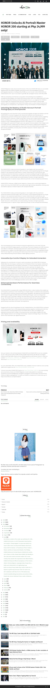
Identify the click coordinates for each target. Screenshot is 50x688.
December (7, 526)
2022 (4, 594)
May (5, 581)
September (7, 532)
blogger (37, 399)
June (5, 579)
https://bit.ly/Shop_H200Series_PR (35, 358)
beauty (3, 504)
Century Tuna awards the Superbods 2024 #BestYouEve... (19, 558)
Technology (17, 33)
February (6, 587)
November (7, 528)
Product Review (6, 502)
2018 (4, 603)
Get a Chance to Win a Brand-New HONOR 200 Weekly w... (19, 554)
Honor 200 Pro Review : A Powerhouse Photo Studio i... (18, 547)
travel (3, 512)
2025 (4, 522)
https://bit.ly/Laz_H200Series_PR (13, 358)
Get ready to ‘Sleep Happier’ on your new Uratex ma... (18, 543)
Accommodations (22, 14)
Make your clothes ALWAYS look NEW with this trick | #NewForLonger (29, 625)
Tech (39, 14)
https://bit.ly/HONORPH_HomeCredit (24, 367)
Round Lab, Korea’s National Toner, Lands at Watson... (18, 576)
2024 (4, 524)
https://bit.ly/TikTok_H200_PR (14, 359)
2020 (4, 599)
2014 (4, 612)
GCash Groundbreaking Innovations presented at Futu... (18, 574)
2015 (4, 610)
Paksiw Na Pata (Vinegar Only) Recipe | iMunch (22, 659)
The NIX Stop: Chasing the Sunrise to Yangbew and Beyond (26, 642)
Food (30, 14)
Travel (14, 14)
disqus (46, 399)
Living (34, 14)
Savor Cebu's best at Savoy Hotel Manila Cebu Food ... (18, 545)
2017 (4, 605)
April (5, 583)
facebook (42, 399)
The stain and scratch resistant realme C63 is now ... (17, 556)
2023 (4, 592)
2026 (4, 520)
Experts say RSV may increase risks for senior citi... (17, 569)
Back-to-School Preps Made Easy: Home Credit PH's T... (18, 567)
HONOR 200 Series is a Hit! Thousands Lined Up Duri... (18, 541)
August (6, 535)
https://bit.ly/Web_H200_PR (31, 370)
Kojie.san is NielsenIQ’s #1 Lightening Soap (15, 565)
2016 (4, 607)
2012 (4, 616)
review (3, 507)
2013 (4, 614)
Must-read (8, 14)
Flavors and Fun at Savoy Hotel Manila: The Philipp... (17, 550)
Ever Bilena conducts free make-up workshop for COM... (18, 539)
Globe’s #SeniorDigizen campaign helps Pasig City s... (18, 563)
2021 (4, 597)
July (5, 537)
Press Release (12, 33)
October (6, 530)
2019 (4, 601)
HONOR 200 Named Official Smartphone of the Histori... (18, 561)
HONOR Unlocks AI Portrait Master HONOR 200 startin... (18, 552)
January (6, 590)
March (5, 585)
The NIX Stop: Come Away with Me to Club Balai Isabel (24, 633)
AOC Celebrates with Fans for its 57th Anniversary (17, 571)
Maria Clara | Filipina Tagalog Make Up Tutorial (22, 676)
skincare (4, 509)
